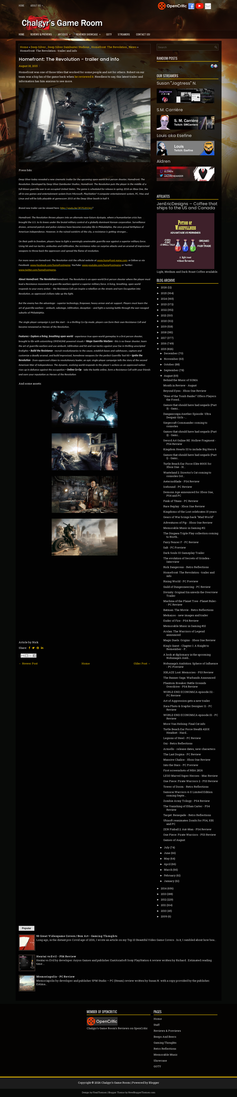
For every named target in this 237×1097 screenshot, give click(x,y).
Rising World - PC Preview (180, 581)
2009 (164, 916)
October (169, 364)
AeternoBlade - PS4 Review (181, 481)
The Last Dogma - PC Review (182, 754)
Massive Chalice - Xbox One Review (186, 759)
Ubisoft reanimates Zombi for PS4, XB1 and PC (188, 822)
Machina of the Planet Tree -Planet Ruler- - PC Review (190, 602)
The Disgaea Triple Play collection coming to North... (190, 535)
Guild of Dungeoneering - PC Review (187, 587)
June (167, 853)
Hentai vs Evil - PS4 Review (56, 956)
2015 (163, 349)
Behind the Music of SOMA (180, 380)
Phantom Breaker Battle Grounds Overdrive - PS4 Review (184, 684)
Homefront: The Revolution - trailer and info (69, 59)
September (171, 370)
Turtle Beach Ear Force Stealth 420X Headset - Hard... (186, 730)
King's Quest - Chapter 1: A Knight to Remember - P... (186, 647)
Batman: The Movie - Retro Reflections (188, 610)
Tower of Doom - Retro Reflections (186, 786)
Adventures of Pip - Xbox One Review (187, 522)
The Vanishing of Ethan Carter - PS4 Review (186, 808)
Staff (157, 1025)
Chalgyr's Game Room (115, 1082)
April (167, 864)
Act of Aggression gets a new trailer (186, 701)
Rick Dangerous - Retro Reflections (186, 567)
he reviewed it (84, 76)
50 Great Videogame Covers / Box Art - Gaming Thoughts (76, 936)
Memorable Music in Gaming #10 (184, 626)
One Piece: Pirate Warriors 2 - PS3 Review (190, 781)
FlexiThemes (99, 1092)
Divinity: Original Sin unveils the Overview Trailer (190, 594)
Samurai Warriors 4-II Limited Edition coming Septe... (187, 793)
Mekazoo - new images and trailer (185, 615)
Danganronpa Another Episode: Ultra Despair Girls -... (187, 415)
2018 (164, 332)
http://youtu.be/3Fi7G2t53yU (76, 207)
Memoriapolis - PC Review (55, 976)
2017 (164, 338)
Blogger (154, 1082)
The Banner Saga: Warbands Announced (189, 677)
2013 (163, 894)
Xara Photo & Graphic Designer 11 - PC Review (187, 707)
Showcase (160, 1060)
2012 (163, 899)
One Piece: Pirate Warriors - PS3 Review (189, 834)
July (166, 847)
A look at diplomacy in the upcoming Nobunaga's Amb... (187, 656)
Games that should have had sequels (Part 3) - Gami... (190, 406)
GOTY (109, 34)
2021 (163, 315)
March (168, 869)
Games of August (174, 840)
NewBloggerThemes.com (141, 1092)
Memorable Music (165, 1054)
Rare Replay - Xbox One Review (184, 506)
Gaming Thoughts (165, 1042)
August (168, 376)
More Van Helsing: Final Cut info (184, 724)
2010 (164, 911)
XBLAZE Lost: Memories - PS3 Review (188, 672)
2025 (164, 293)
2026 (164, 287)
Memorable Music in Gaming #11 (184, 528)
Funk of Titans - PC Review (180, 501)
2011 (163, 905)
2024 (164, 299)
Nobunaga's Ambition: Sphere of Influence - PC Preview (190, 665)
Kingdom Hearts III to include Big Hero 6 (189, 449)
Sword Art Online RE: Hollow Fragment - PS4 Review (189, 442)
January (169, 881)
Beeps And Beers (165, 1037)
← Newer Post (28, 663)
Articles (65, 33)
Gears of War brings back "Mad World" (188, 517)
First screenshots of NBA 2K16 (183, 770)
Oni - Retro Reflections (178, 743)
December (171, 353)
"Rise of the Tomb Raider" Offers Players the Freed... (189, 397)
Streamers (124, 34)
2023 (164, 304)
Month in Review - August (180, 385)
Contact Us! (143, 34)
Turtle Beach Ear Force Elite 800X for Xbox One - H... (187, 465)
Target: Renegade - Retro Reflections (187, 815)
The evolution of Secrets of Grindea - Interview (187, 560)
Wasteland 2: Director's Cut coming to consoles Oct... (187, 474)
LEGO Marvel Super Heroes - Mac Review (190, 776)
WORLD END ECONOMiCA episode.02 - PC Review (188, 693)
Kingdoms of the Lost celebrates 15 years (190, 511)
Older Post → (142, 663)
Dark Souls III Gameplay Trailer (183, 553)
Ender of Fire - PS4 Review (181, 620)
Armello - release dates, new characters (189, 749)
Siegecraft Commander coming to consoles (185, 424)
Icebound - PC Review (177, 487)
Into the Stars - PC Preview (180, 765)
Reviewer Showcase (89, 33)
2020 (164, 321)
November (171, 359)
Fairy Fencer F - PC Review (181, 542)
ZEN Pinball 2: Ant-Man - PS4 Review (187, 829)
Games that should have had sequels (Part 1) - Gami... (190, 456)
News (133, 47)
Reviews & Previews (41, 34)
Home (21, 5)
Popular (26, 928)
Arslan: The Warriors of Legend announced (184, 633)
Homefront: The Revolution (109, 47)
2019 (164, 326)
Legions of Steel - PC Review (182, 738)
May (167, 858)
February (170, 875)
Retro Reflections (165, 1048)
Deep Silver (38, 47)
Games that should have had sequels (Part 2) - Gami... (190, 433)
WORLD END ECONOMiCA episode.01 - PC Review (190, 716)
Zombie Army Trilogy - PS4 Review (186, 801)
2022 (164, 310)
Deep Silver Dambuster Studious (68, 47)
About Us (37, 4)
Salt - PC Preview (174, 547)
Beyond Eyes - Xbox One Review (184, 391)
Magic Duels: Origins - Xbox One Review (189, 640)
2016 (164, 343)
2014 (164, 888)
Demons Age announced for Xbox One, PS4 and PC (188, 493)
